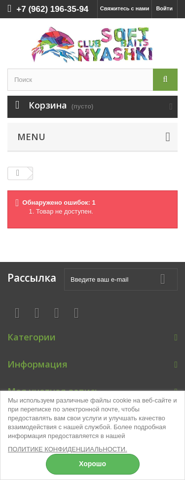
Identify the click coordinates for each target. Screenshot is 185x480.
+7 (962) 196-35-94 (52, 9)
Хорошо (92, 464)
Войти (164, 8)
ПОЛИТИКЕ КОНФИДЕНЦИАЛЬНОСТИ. (67, 449)
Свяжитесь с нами (124, 8)
